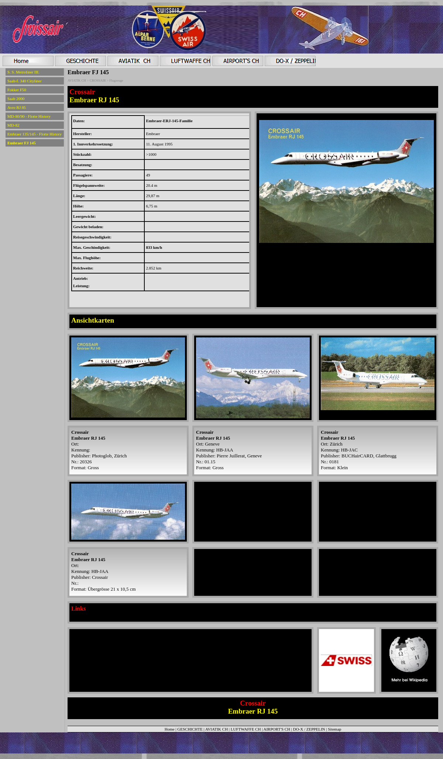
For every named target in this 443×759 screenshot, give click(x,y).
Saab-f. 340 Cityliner (24, 81)
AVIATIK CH (216, 729)
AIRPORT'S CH (277, 729)
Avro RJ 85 (16, 107)
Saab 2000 (15, 98)
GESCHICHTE (189, 729)
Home (170, 729)
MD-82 (13, 125)
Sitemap (334, 729)
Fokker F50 (16, 89)
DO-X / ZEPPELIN (309, 729)
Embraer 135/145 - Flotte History (34, 134)
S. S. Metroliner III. (23, 72)
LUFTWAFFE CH (246, 729)
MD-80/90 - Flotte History (29, 116)
